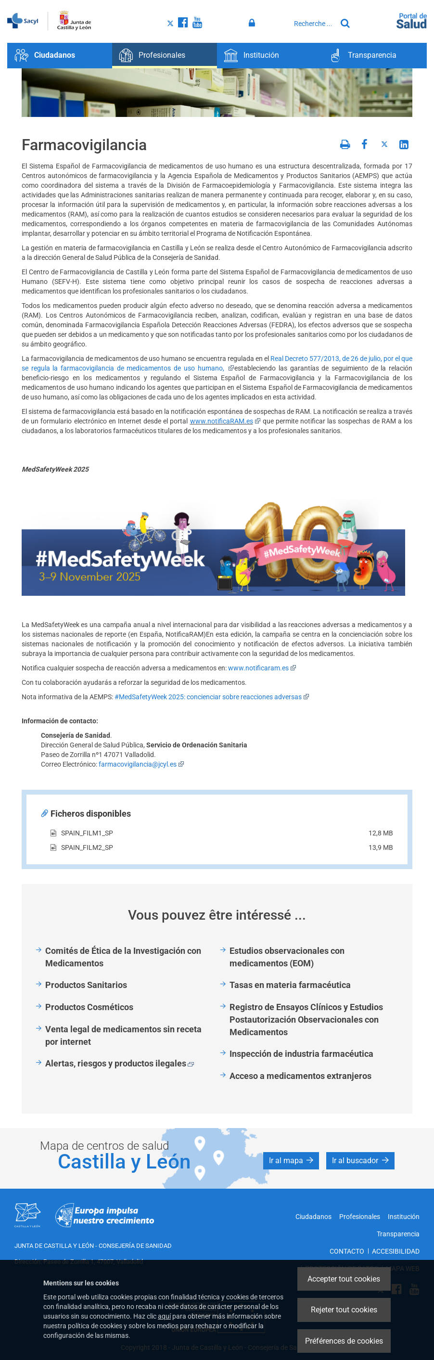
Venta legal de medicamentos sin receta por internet (123, 1035)
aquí (164, 1316)
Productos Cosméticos (89, 1007)
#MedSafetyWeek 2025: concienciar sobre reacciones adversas (212, 697)
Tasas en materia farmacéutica (290, 985)
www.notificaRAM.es (225, 421)
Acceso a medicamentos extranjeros (300, 1076)
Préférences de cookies (344, 1341)
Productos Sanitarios (86, 985)
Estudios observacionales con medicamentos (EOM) (287, 957)
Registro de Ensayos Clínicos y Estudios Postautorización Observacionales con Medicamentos (306, 1019)
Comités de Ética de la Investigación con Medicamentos (123, 957)
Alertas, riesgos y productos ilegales (119, 1063)
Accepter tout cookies (343, 1278)
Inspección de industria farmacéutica (301, 1054)
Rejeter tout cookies (344, 1309)
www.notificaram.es (262, 668)
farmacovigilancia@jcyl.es (141, 764)
